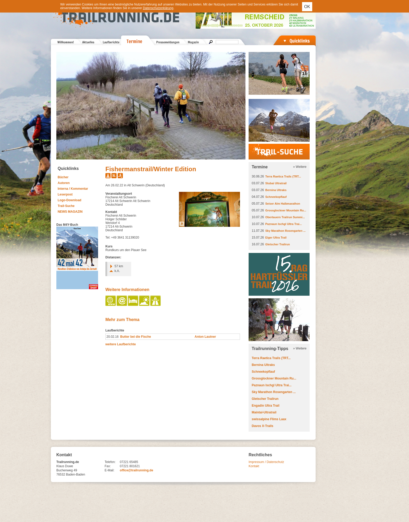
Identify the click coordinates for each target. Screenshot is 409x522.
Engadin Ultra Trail (265, 405)
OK (307, 6)
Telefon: (110, 462)
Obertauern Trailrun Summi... (285, 217)
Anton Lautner (205, 337)
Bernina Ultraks (275, 190)
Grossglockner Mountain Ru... (285, 210)
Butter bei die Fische (135, 337)
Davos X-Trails (262, 426)
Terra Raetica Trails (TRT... (283, 176)
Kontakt (254, 466)
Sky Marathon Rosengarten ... (285, 230)
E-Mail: (109, 470)
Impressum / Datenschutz (266, 462)
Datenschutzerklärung (158, 8)
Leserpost (65, 194)
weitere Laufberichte (120, 344)
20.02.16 (112, 337)
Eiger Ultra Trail (275, 237)
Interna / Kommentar (73, 189)
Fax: (108, 466)
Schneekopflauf (276, 196)
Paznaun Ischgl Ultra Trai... (283, 224)
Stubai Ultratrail (276, 183)
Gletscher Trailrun (277, 244)
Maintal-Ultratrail (264, 412)
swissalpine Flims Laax (269, 419)
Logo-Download (69, 200)
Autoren (64, 183)
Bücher (63, 177)
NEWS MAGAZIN (70, 211)
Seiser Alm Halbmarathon (282, 203)
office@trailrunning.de (136, 470)
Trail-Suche (66, 206)
